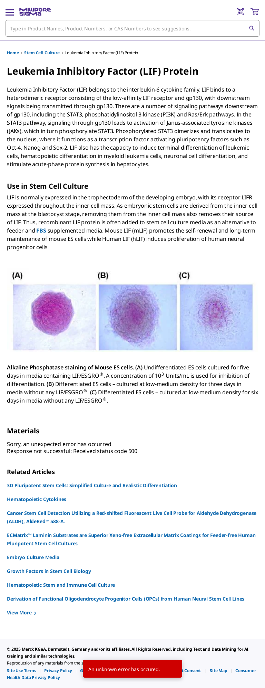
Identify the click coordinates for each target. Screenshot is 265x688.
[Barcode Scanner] (240, 12)
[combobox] (132, 28)
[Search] (251, 28)
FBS (41, 230)
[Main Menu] (10, 12)
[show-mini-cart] (254, 12)
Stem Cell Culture (41, 53)
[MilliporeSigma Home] (35, 12)
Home (13, 53)
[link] (21, 670)
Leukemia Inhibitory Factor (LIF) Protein (101, 53)
